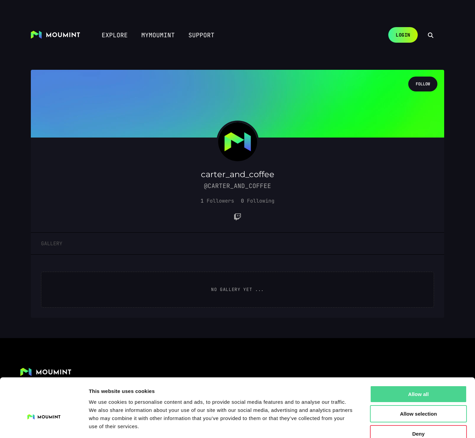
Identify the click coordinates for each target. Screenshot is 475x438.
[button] (217, 201)
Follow (423, 84)
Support (201, 35)
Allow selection (418, 375)
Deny (418, 395)
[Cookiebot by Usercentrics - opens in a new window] (44, 425)
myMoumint (158, 35)
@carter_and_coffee (237, 186)
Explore (115, 35)
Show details (355, 424)
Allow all (418, 355)
